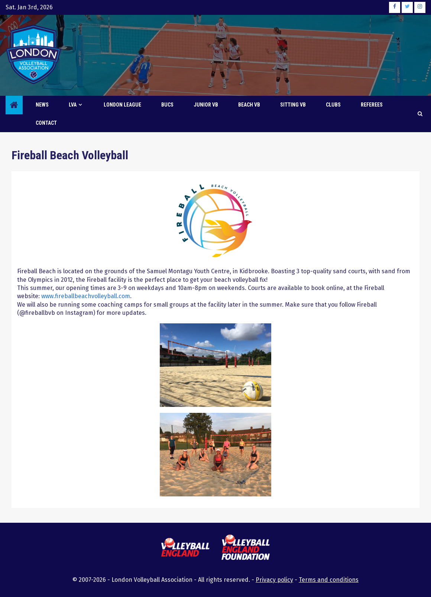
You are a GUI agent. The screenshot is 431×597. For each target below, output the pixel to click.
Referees (372, 105)
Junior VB (206, 105)
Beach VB (249, 105)
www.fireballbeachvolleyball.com (85, 296)
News (42, 105)
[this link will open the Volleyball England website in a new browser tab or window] (185, 548)
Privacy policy (274, 579)
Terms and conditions (329, 579)
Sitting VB (293, 105)
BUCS (167, 105)
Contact (46, 123)
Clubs (333, 105)
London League (122, 105)
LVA (73, 105)
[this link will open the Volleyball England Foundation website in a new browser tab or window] (245, 548)
